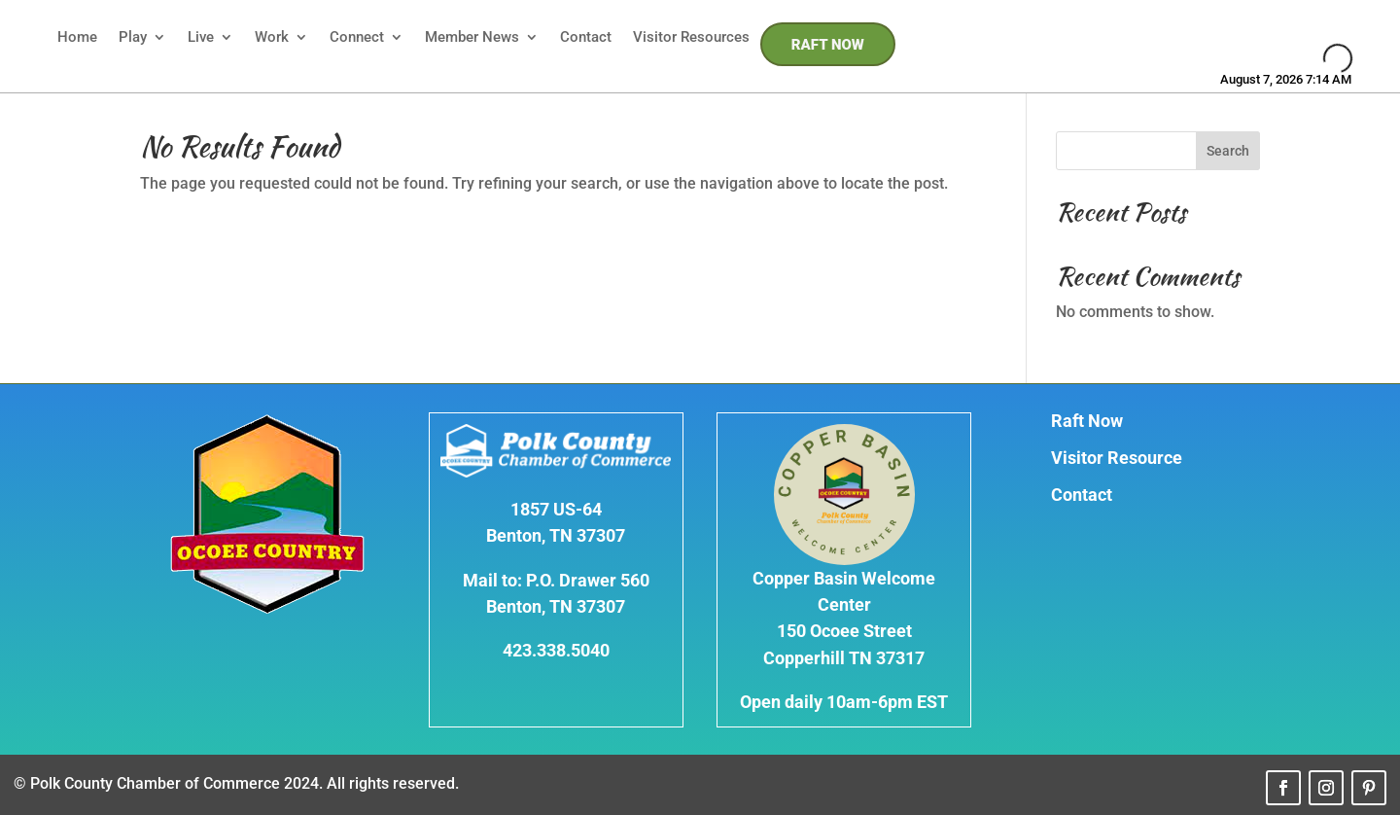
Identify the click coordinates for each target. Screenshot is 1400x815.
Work (272, 37)
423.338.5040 (556, 650)
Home (77, 37)
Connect (357, 37)
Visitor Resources (691, 37)
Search (1228, 151)
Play (133, 37)
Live (201, 37)
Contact (586, 37)
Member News (472, 37)
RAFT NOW (827, 44)
